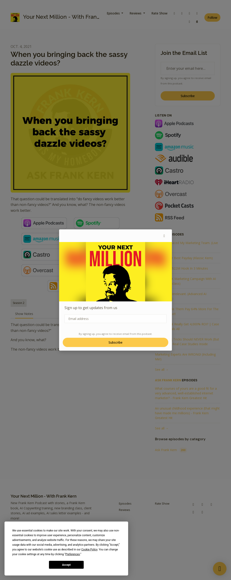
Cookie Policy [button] (89, 549)
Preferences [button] (72, 554)
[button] (164, 235)
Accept (66, 564)
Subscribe (115, 342)
